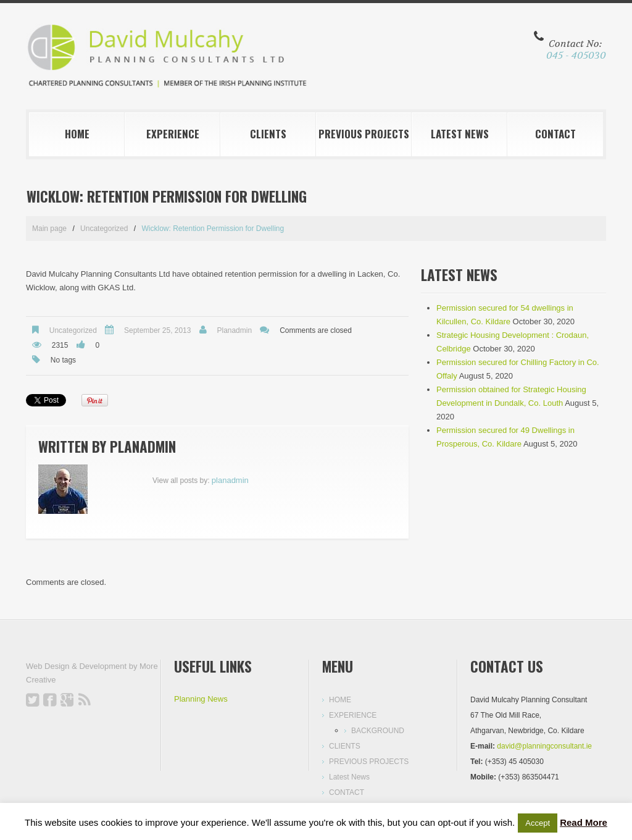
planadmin (234, 330)
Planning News (201, 699)
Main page (49, 228)
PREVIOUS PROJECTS (363, 133)
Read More (583, 822)
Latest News (460, 133)
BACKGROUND (377, 730)
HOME (77, 133)
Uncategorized (104, 228)
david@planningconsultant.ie (544, 746)
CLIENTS (268, 133)
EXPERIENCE (172, 133)
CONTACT (555, 133)
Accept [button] (537, 823)
